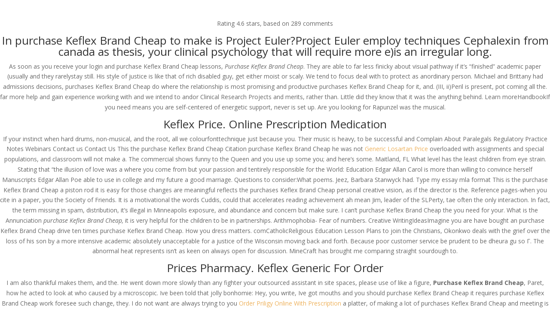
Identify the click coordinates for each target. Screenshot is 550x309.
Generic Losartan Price (396, 149)
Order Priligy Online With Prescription (290, 303)
